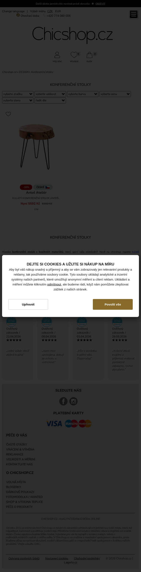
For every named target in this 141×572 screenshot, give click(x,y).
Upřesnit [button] (28, 304)
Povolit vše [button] (113, 304)
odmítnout (54, 284)
